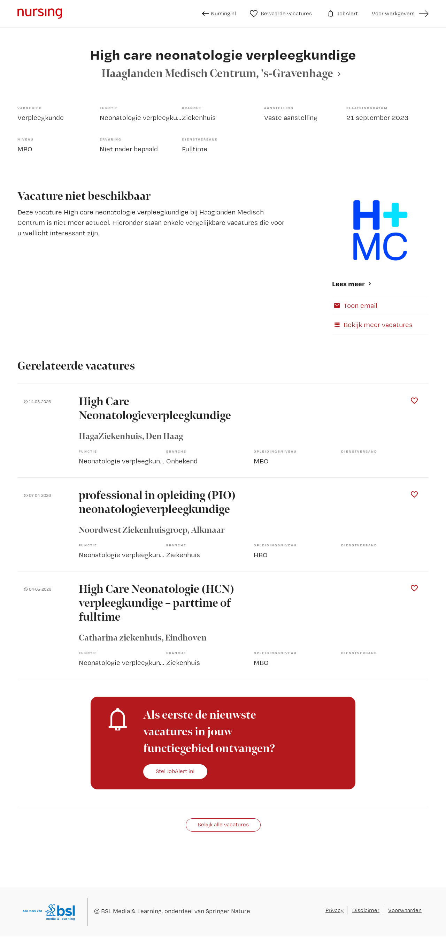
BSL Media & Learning (131, 911)
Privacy (334, 910)
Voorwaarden (405, 910)
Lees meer (348, 283)
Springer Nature (228, 911)
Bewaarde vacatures (281, 13)
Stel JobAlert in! (175, 771)
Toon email (354, 305)
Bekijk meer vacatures (372, 324)
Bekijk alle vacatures (223, 824)
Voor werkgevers (393, 13)
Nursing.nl (219, 13)
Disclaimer (365, 910)
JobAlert (342, 13)
